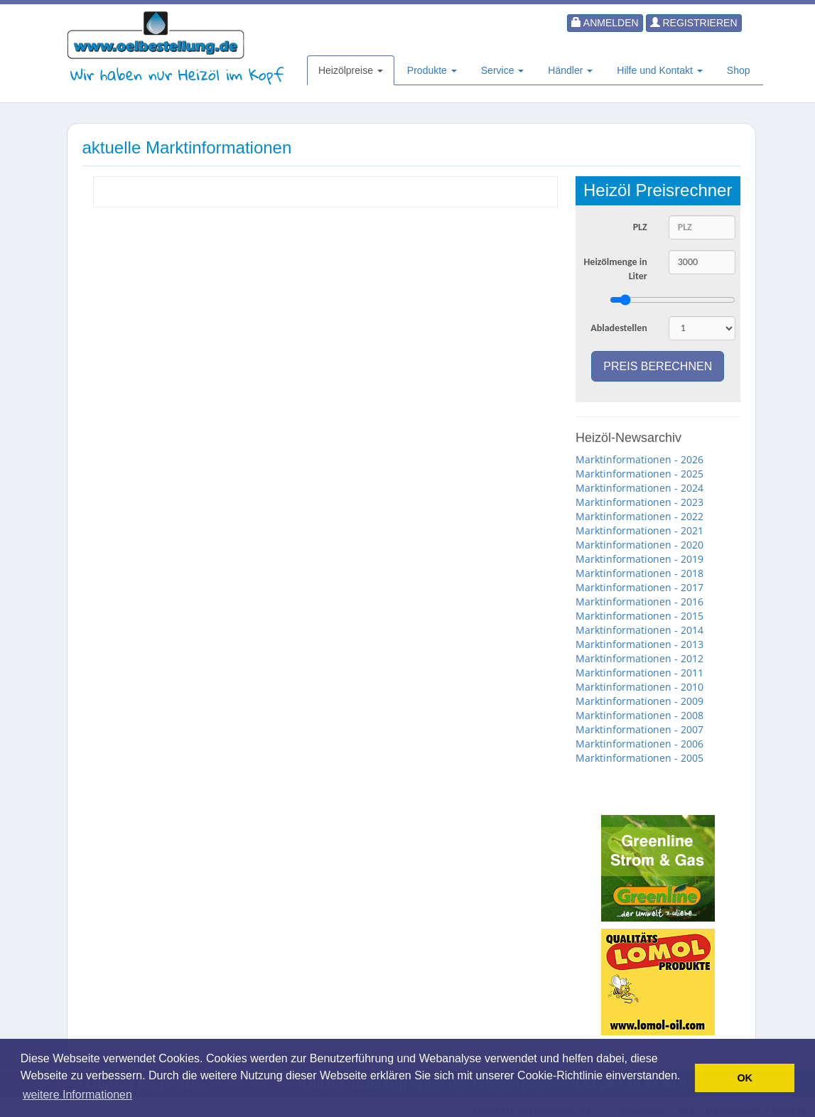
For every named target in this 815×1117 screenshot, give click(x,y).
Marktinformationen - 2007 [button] (639, 729)
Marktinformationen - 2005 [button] (639, 758)
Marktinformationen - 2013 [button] (639, 644)
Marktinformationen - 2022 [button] (639, 516)
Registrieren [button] (694, 22)
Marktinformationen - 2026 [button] (639, 459)
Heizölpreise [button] (350, 70)
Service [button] (502, 70)
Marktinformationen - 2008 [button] (639, 715)
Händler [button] (570, 70)
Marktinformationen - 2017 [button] (639, 587)
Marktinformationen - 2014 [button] (639, 630)
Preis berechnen (657, 366)
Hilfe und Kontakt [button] (660, 70)
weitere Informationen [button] (77, 1095)
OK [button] (744, 1078)
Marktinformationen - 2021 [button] (639, 530)
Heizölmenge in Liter (615, 269)
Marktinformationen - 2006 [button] (639, 743)
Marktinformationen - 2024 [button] (639, 488)
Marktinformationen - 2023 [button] (639, 502)
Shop (738, 70)
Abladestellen (618, 328)
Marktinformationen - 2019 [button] (639, 559)
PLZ (640, 227)
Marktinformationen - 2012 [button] (639, 658)
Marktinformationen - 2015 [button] (639, 615)
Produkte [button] (432, 70)
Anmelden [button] (605, 22)
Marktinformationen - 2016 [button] (639, 601)
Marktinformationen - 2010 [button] (639, 687)
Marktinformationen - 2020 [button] (639, 544)
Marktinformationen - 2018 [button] (639, 573)
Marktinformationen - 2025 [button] (639, 473)
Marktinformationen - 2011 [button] (639, 672)
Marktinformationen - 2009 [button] (639, 701)
